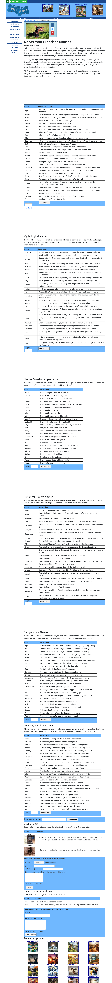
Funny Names (14, 34)
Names (12, 1)
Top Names (14, 42)
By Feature (14, 47)
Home (22, 18)
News (89, 18)
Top (8, 1)
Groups (18, 1)
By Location (14, 50)
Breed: (36, 869)
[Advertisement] (64, 91)
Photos (24, 1)
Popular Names (15, 29)
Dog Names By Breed (29, 20)
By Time (14, 53)
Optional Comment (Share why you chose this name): (45, 872)
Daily (56, 18)
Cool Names (14, 40)
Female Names (14, 24)
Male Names (14, 26)
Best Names (14, 45)
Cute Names (15, 21)
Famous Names (15, 32)
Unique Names (14, 37)
